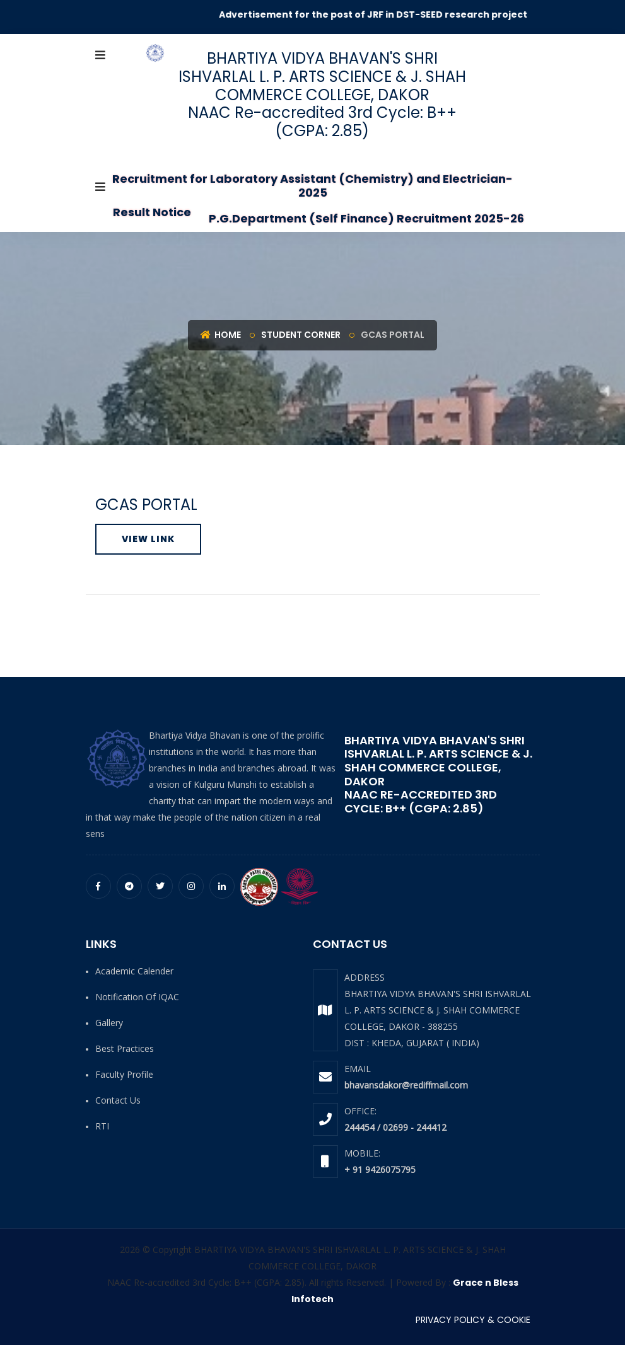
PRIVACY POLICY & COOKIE (473, 1319)
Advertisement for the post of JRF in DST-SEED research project (379, 14)
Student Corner (301, 334)
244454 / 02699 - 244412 (395, 1127)
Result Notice (152, 212)
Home (221, 334)
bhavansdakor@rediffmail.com (406, 1085)
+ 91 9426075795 (380, 1169)
